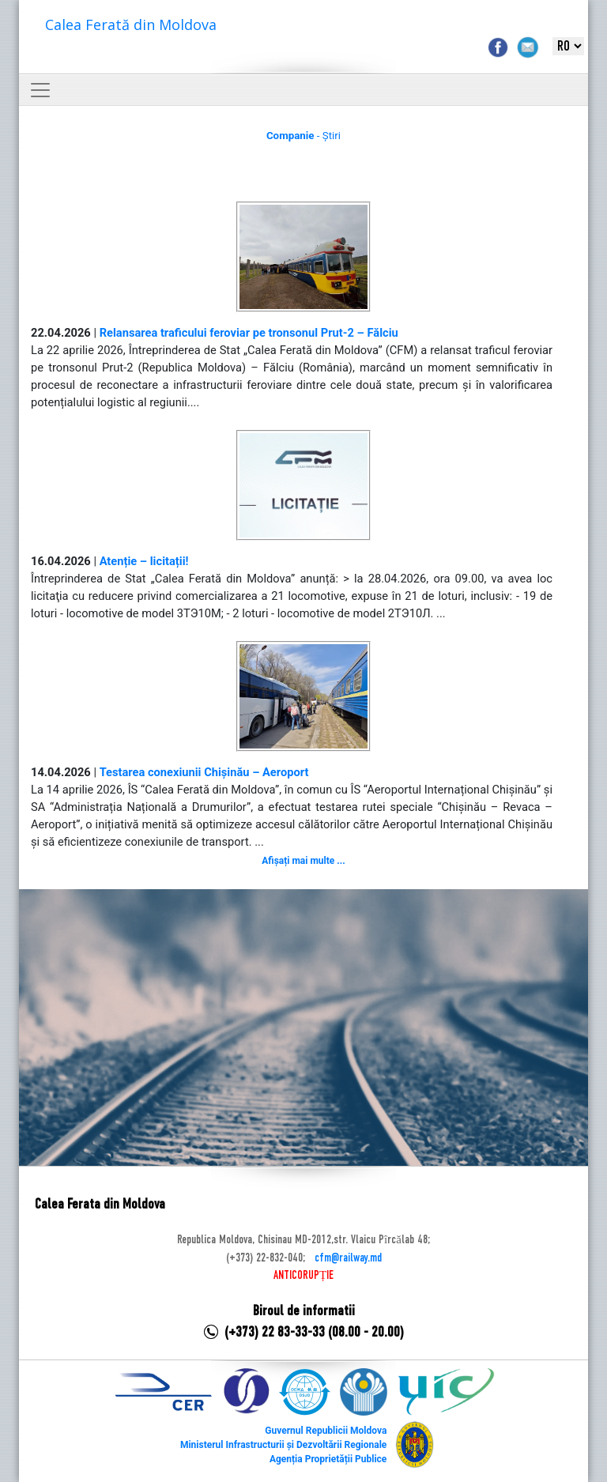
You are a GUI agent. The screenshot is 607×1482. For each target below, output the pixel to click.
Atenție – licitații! (144, 561)
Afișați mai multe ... (303, 860)
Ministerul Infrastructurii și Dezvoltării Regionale (283, 1444)
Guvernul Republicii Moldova (325, 1430)
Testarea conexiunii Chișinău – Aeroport (204, 772)
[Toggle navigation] (40, 90)
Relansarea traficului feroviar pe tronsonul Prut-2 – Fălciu (249, 333)
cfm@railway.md (348, 1258)
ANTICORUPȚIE (303, 1275)
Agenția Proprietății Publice (328, 1459)
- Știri (303, 135)
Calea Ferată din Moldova (131, 24)
